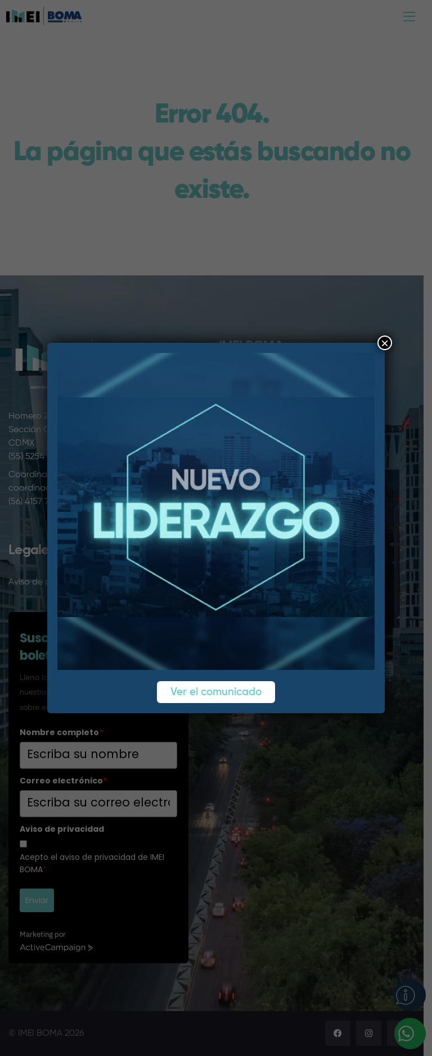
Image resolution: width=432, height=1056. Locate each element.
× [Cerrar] (385, 343)
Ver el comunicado (216, 692)
